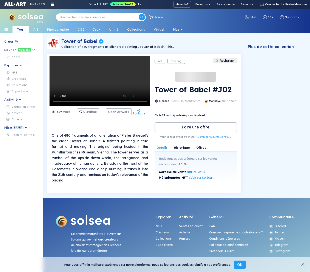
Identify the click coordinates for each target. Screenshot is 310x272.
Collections (164, 239)
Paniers (184, 239)
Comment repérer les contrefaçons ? (236, 232)
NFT (159, 226)
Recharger (225, 61)
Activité (184, 232)
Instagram (279, 251)
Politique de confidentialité (228, 245)
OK (239, 265)
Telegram (278, 244)
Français (201, 4)
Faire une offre (195, 127)
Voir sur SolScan (202, 178)
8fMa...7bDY (197, 172)
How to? (182, 4)
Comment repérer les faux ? (214, 136)
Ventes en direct (191, 226)
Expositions (164, 245)
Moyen (277, 238)
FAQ (212, 226)
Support (288, 17)
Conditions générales (224, 239)
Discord (277, 226)
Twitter (276, 232)
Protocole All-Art (221, 251)
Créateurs (163, 232)
